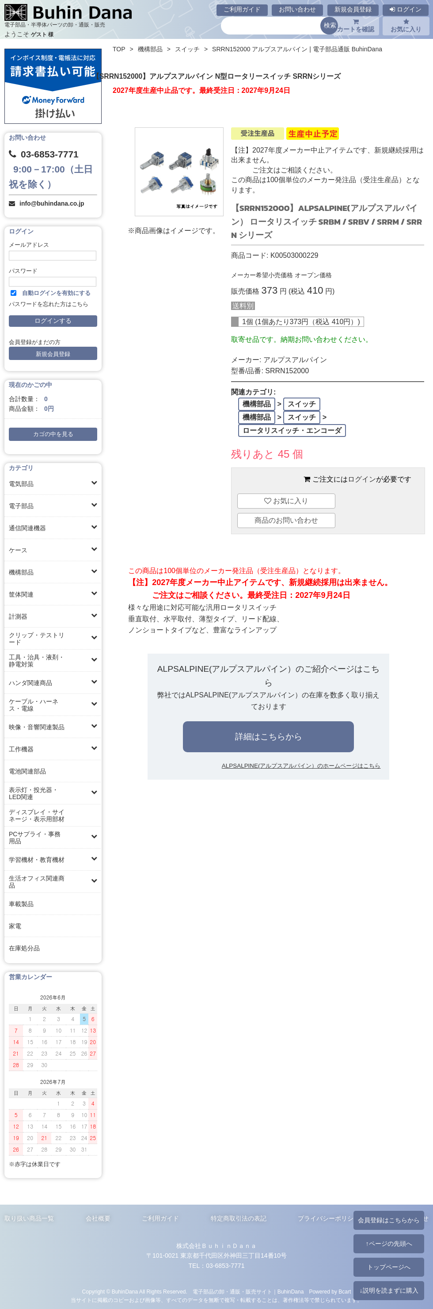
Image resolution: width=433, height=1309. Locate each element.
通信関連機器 (27, 528)
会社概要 (98, 1218)
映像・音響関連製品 (37, 727)
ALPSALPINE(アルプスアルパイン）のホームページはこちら (301, 765)
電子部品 (21, 505)
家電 (15, 926)
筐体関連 (21, 594)
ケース (18, 550)
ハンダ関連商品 (30, 682)
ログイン (406, 9)
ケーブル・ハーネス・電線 (33, 705)
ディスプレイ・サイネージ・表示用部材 (37, 815)
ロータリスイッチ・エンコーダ (292, 430)
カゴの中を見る (53, 434)
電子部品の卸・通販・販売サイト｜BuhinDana (248, 1292)
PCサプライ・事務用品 (35, 838)
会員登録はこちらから (389, 1220)
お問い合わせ (297, 9)
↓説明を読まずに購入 (388, 1290)
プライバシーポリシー (329, 1218)
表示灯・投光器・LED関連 (33, 793)
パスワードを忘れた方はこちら (48, 304)
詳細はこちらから (268, 736)
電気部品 (21, 483)
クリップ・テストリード (37, 639)
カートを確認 (355, 26)
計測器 (18, 616)
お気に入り (406, 26)
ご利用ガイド (242, 9)
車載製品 (21, 903)
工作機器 (21, 749)
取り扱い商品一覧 (29, 1218)
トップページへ (388, 1267)
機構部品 (21, 572)
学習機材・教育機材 (37, 859)
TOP (119, 49)
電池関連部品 (27, 771)
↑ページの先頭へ (388, 1243)
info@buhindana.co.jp (51, 203)
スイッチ (187, 49)
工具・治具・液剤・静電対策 (37, 661)
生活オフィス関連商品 (37, 882)
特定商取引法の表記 (238, 1218)
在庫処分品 (24, 948)
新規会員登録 (353, 9)
